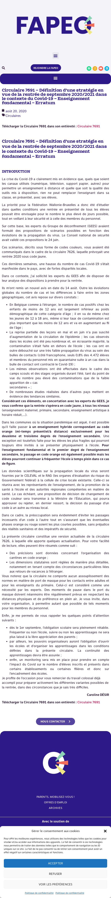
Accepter (55, 863)
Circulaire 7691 (88, 126)
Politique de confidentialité (39, 893)
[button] (105, 831)
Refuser (55, 874)
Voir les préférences (56, 884)
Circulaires (13, 116)
